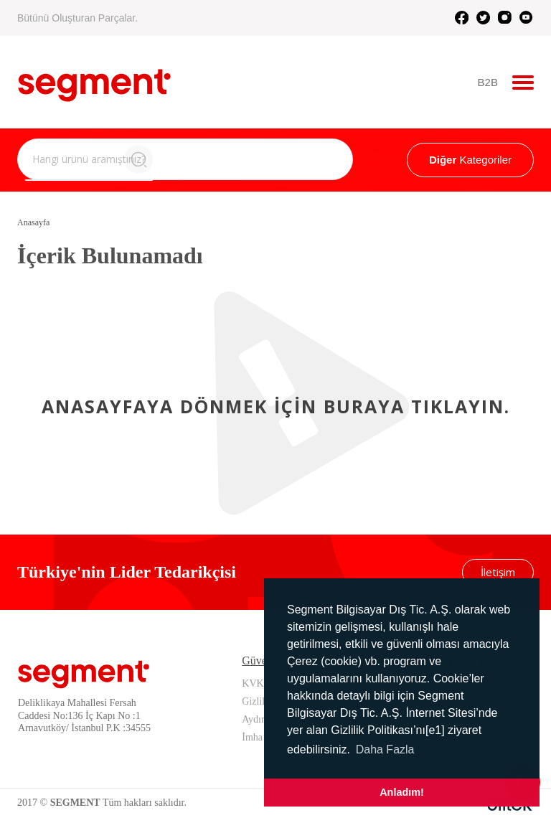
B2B (488, 82)
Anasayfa (33, 222)
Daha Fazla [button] (385, 749)
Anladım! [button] (402, 792)
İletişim (498, 572)
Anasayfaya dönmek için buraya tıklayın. (276, 406)
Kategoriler (470, 160)
